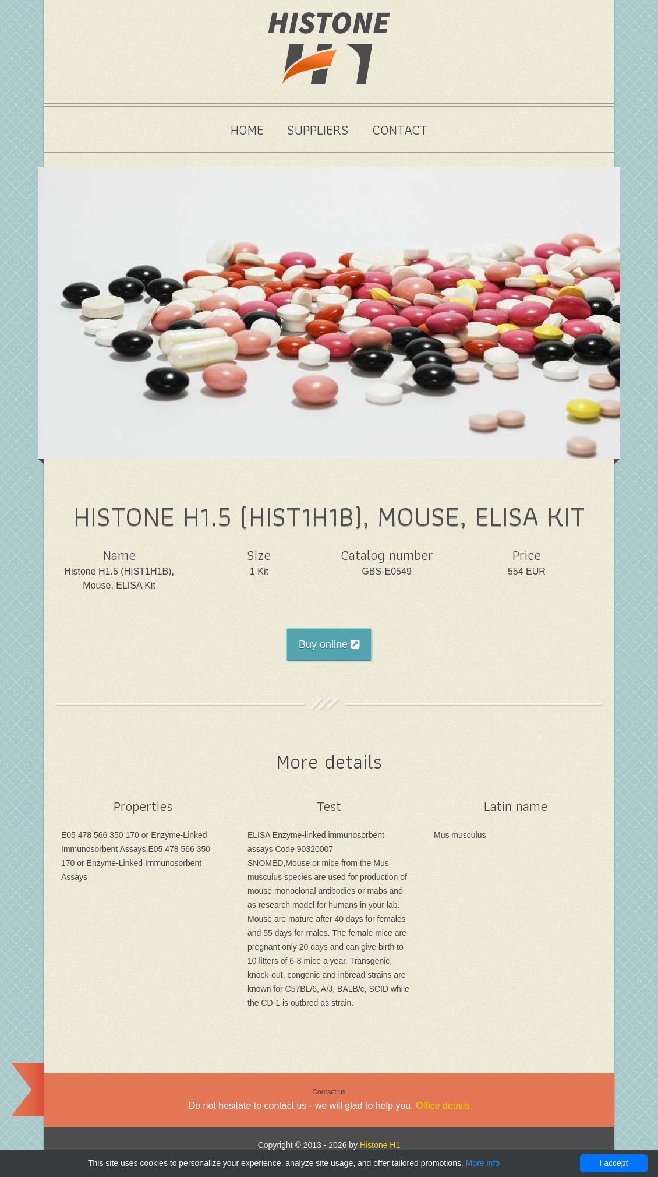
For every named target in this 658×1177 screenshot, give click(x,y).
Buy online (329, 644)
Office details (442, 1106)
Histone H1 (380, 1145)
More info (483, 1163)
